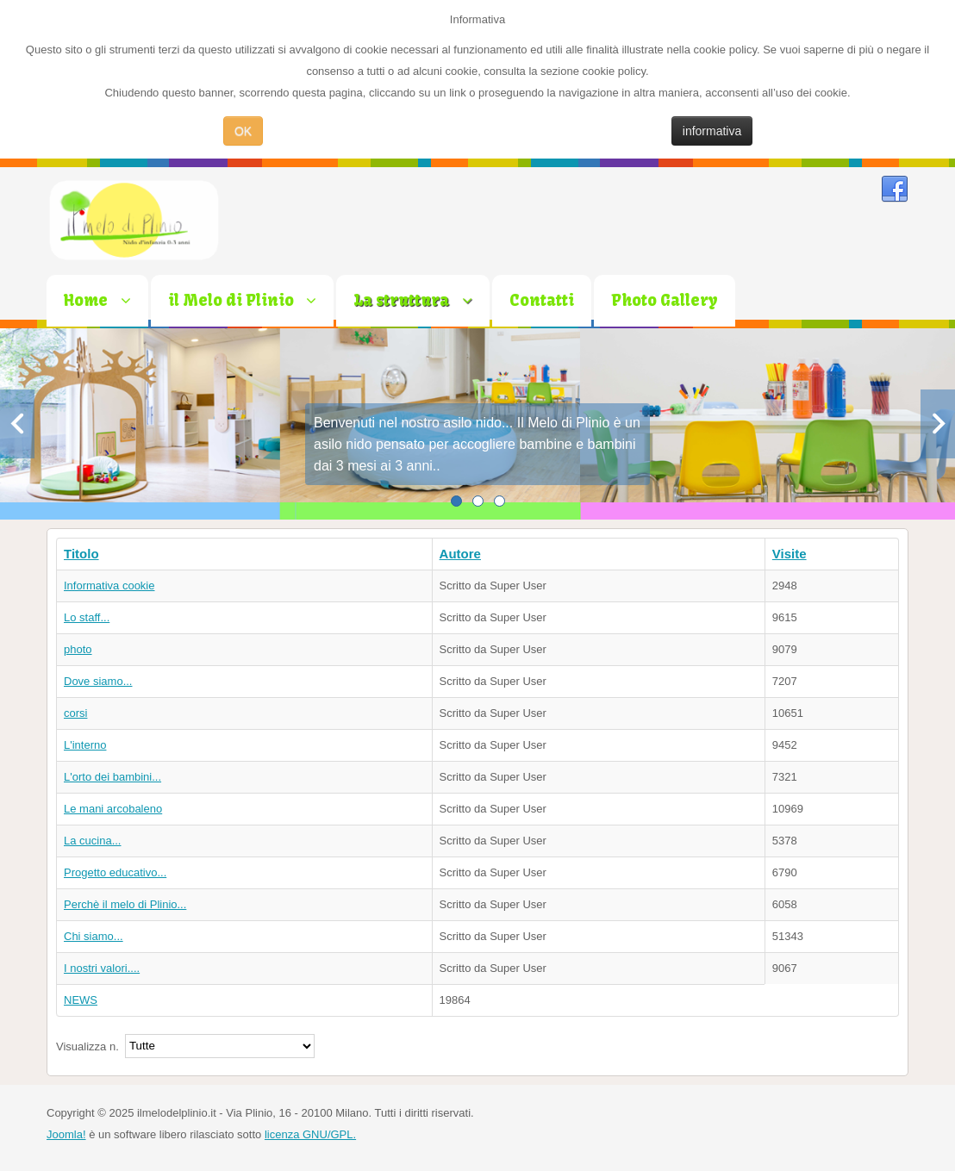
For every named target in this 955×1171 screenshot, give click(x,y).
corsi (75, 713)
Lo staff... (86, 617)
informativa (712, 131)
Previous (17, 423)
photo (78, 649)
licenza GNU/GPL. (310, 1134)
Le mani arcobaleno (113, 808)
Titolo (81, 553)
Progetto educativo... (115, 872)
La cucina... (93, 840)
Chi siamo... (93, 936)
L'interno (85, 744)
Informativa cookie (109, 585)
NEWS (80, 999)
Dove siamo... (98, 681)
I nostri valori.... (102, 968)
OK (243, 131)
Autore (460, 553)
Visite (789, 553)
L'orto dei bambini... (112, 776)
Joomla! (66, 1134)
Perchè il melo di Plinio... (125, 904)
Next (938, 423)
